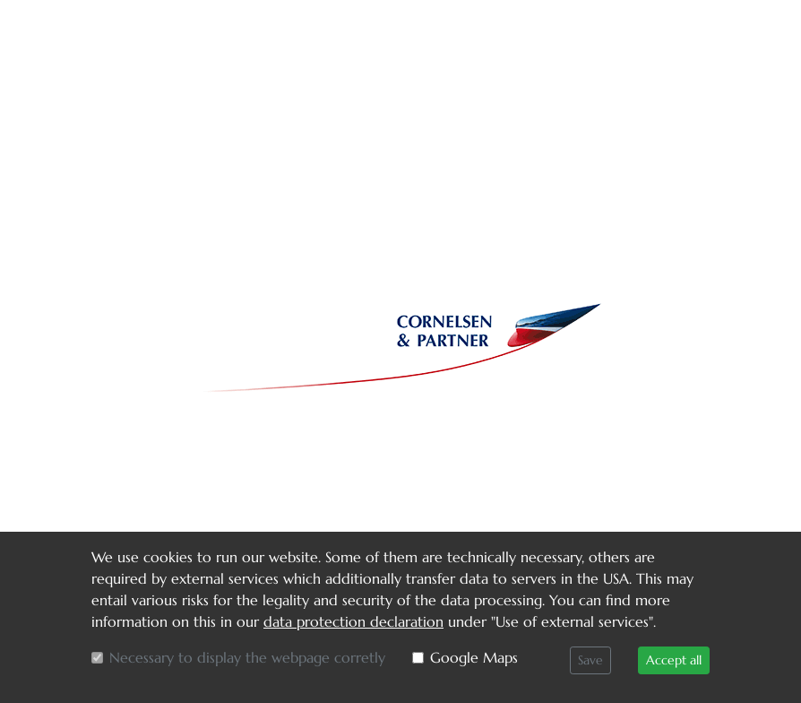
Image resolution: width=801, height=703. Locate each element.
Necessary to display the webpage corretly (247, 657)
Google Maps (474, 657)
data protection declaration (353, 621)
